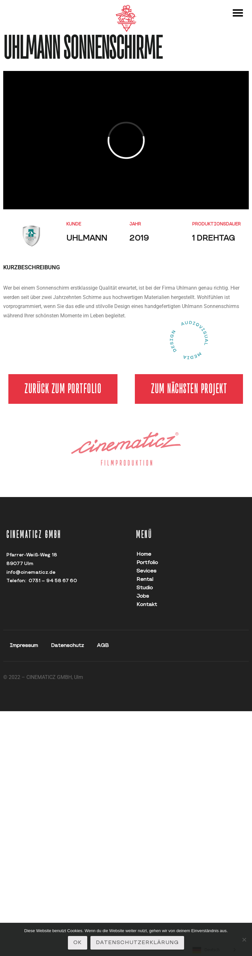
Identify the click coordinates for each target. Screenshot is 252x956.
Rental (144, 579)
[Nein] (244, 939)
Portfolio (145, 563)
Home (143, 554)
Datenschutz (67, 645)
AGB (103, 645)
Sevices (145, 571)
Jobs (142, 596)
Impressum (24, 645)
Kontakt (145, 605)
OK (77, 943)
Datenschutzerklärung (137, 943)
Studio (144, 588)
